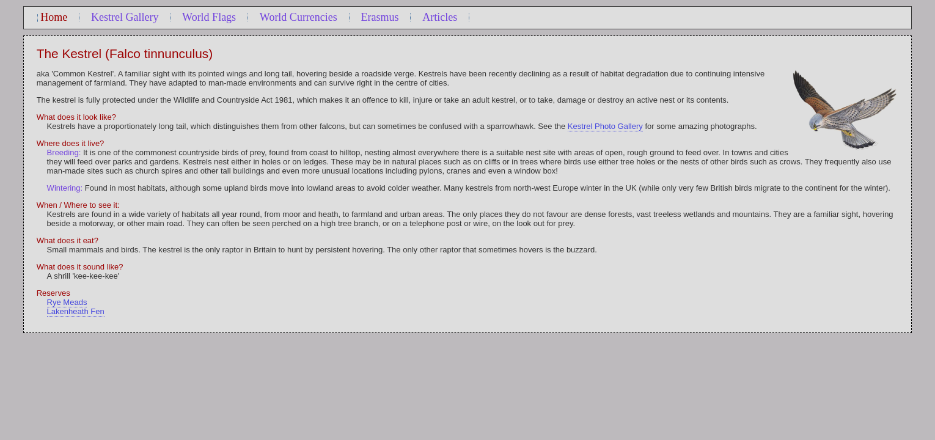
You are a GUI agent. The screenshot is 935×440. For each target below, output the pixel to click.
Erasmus (380, 17)
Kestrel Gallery (124, 17)
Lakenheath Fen (76, 311)
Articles (439, 17)
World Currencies (298, 17)
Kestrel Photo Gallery (605, 126)
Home (53, 17)
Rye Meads (67, 302)
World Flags (209, 17)
